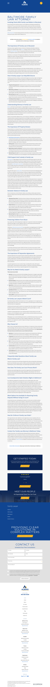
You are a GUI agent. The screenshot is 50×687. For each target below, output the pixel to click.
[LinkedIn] (22, 677)
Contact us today (19, 439)
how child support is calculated (17, 164)
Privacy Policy (36, 575)
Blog (25, 611)
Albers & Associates (11, 32)
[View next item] (26, 483)
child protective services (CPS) (17, 227)
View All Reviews (25, 486)
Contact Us (25, 616)
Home (25, 600)
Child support (10, 159)
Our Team (25, 605)
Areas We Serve (25, 609)
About (25, 603)
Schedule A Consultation (25, 536)
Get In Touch (25, 466)
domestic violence (14, 51)
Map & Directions (25, 626)
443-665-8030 (25, 595)
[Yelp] (24, 677)
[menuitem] (9, 510)
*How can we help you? (11, 565)
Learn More (25, 498)
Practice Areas (25, 607)
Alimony (9, 106)
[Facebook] (26, 677)
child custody (19, 170)
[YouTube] (27, 677)
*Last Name (27, 550)
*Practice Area (10, 561)
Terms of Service (30, 575)
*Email (27, 554)
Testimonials (25, 614)
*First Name (9, 550)
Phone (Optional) (10, 554)
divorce (22, 49)
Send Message (25, 579)
